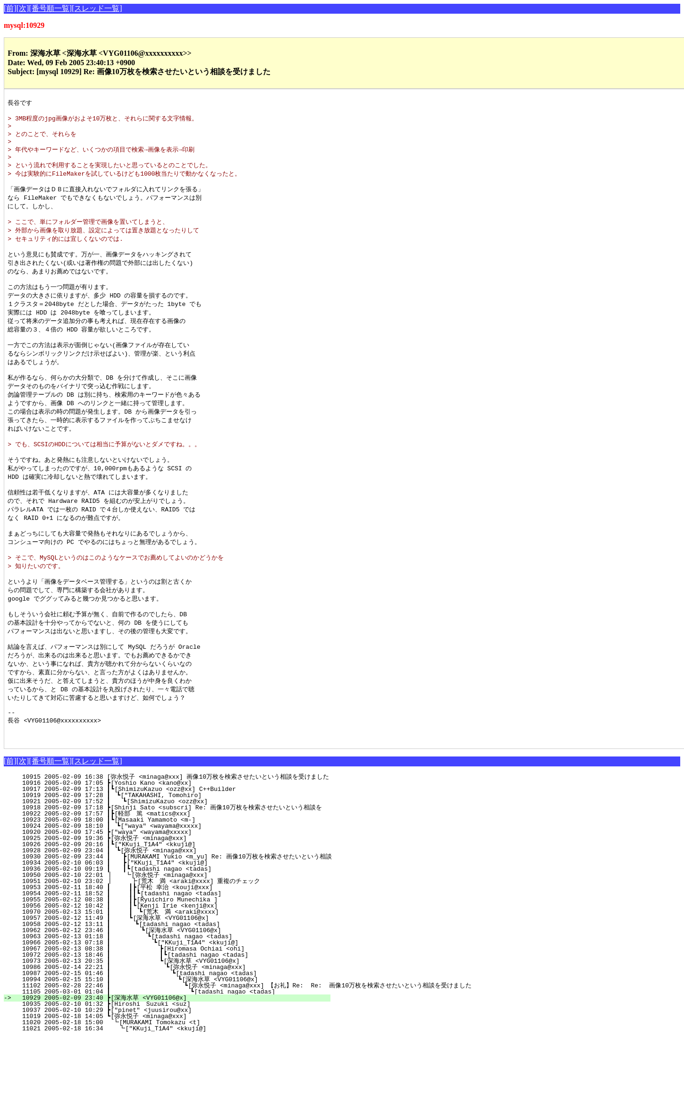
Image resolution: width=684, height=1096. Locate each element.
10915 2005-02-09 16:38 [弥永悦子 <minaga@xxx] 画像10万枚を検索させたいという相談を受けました (172, 835)
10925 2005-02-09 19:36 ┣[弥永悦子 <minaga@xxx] (172, 896)
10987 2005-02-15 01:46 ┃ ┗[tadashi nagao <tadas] (167, 1031)
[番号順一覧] (50, 8)
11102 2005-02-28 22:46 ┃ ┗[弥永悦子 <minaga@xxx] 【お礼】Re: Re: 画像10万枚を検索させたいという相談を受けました (243, 1043)
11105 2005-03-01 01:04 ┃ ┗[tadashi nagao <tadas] (165, 1049)
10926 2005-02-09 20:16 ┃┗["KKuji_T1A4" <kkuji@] (173, 902)
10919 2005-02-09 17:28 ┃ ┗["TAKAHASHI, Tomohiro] (172, 853)
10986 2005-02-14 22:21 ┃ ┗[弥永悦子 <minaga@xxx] (165, 1025)
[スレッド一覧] (97, 8)
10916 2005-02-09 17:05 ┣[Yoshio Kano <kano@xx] (175, 841)
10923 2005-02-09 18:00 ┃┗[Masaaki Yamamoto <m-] (173, 878)
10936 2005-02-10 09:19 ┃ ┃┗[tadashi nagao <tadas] (170, 927)
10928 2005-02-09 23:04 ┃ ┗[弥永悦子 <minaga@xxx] (170, 908)
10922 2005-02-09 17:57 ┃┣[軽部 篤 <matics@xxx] (170, 871)
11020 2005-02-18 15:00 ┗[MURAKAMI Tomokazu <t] (174, 1080)
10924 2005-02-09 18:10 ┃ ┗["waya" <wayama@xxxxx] (172, 884)
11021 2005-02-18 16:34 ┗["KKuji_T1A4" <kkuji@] (173, 1086)
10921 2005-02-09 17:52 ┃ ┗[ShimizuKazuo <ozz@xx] (172, 859)
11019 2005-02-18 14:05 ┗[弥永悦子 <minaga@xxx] (172, 1074)
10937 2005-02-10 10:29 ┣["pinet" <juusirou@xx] (175, 1068)
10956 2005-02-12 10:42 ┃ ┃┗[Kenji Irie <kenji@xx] (169, 964)
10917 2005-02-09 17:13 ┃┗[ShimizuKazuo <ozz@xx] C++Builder (173, 847)
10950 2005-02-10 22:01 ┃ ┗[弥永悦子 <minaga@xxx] (169, 933)
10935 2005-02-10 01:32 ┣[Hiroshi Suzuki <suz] (174, 1062)
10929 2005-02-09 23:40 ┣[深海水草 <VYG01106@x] (172, 1056)
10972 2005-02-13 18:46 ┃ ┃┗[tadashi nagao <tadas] (166, 1013)
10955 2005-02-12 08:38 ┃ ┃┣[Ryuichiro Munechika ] (169, 957)
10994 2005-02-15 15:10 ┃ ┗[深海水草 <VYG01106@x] (164, 1037)
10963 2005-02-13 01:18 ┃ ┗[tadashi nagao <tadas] (169, 994)
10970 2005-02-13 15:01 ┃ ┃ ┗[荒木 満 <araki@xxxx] (166, 970)
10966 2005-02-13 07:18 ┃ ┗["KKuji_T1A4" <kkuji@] (169, 1000)
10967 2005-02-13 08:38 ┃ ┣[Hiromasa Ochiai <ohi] (168, 1007)
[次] (23, 8)
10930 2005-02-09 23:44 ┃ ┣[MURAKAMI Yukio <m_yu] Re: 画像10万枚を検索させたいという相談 (173, 914)
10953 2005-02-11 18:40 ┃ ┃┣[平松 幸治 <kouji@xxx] (167, 945)
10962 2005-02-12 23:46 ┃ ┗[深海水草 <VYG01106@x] (167, 988)
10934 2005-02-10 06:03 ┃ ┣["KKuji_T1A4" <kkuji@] (172, 921)
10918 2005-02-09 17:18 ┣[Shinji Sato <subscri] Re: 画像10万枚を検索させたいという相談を (168, 865)
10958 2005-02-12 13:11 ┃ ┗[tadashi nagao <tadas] (170, 982)
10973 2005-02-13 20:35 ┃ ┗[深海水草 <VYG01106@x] (166, 1019)
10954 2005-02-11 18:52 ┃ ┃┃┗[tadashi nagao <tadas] (167, 951)
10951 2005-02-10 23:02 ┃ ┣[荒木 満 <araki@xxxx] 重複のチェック (164, 939)
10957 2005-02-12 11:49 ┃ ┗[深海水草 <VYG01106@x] (169, 976)
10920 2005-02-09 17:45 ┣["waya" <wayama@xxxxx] (175, 890)
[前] (10, 8)
